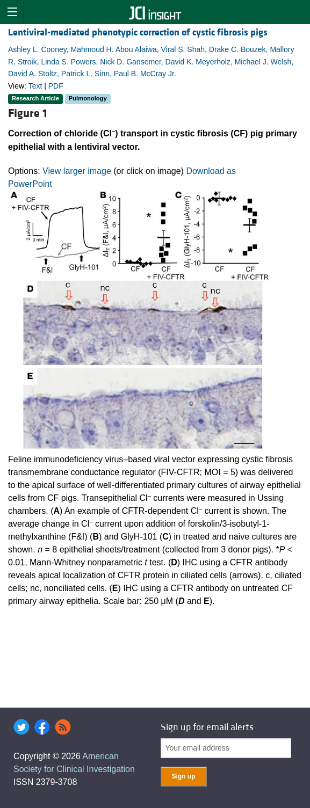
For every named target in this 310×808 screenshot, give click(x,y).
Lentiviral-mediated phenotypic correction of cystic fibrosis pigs (138, 32)
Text (35, 86)
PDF (55, 86)
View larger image (76, 171)
